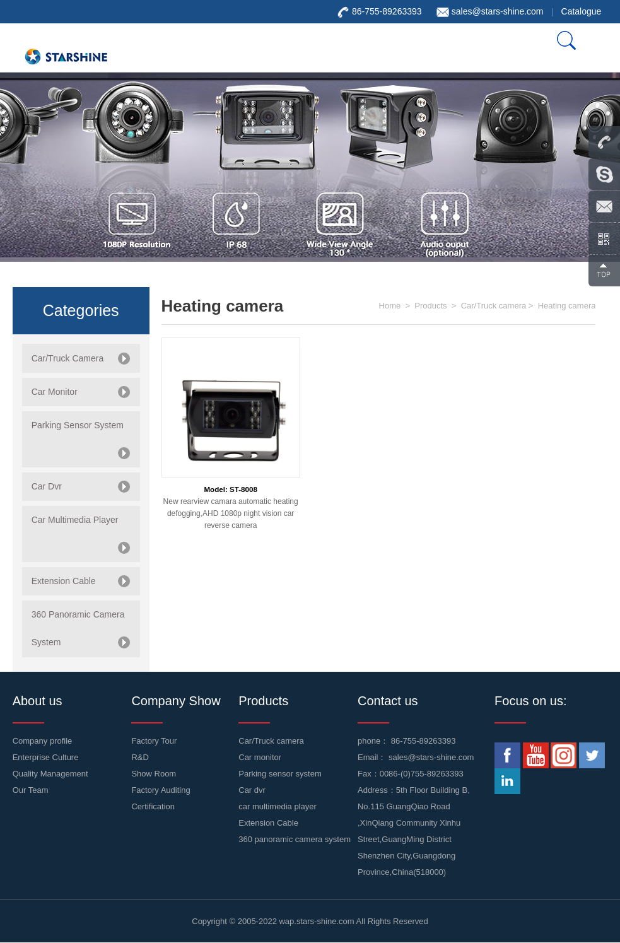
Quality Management (50, 773)
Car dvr (252, 790)
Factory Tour (154, 741)
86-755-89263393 (423, 741)
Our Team (31, 790)
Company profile (43, 741)
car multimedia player (277, 806)
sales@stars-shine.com (498, 11)
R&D (139, 757)
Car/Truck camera (494, 305)
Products (430, 305)
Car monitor (259, 757)
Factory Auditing (160, 790)
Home (390, 305)
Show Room (153, 773)
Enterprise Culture (46, 757)
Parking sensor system (280, 773)
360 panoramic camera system (294, 839)
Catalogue (581, 11)
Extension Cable (268, 823)
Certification (153, 806)
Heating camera (567, 305)
